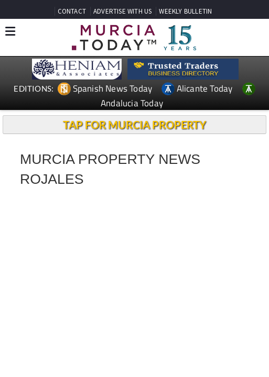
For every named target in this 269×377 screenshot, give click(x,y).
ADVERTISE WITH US (122, 11)
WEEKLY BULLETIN (185, 11)
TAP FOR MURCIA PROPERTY (134, 124)
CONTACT (72, 11)
